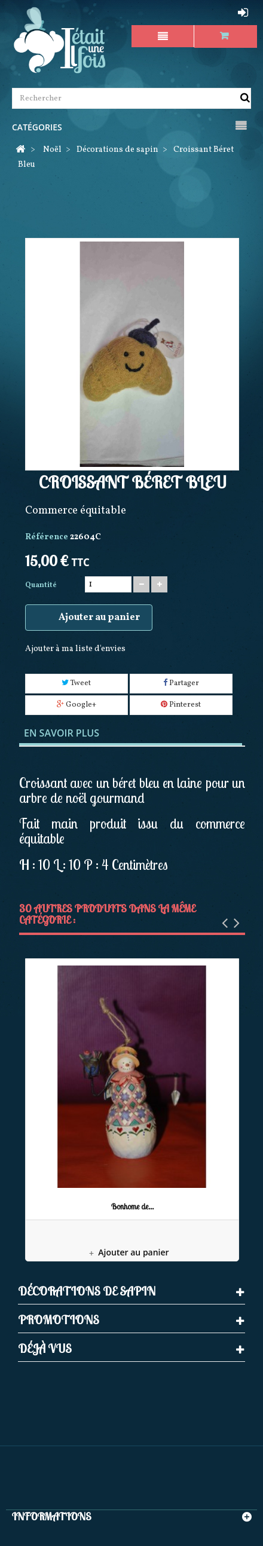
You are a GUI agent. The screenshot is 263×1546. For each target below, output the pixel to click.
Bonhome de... (132, 1206)
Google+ (76, 704)
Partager (181, 683)
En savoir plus (61, 733)
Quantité (41, 585)
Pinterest (181, 704)
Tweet (76, 683)
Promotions (58, 1319)
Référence (46, 537)
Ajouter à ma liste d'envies (75, 649)
